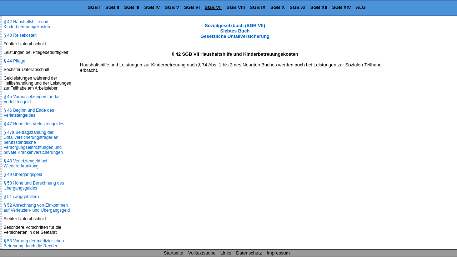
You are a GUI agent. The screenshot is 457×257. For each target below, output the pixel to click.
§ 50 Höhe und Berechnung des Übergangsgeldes (34, 186)
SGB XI (297, 7)
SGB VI (192, 7)
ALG (361, 7)
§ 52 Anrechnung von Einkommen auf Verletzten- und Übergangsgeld (37, 208)
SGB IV (152, 7)
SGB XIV (341, 7)
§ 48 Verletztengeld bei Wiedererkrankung (25, 163)
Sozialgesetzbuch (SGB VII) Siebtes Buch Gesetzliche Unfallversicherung (235, 31)
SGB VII (213, 7)
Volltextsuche (202, 253)
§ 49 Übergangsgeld (23, 174)
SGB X (277, 7)
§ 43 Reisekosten (20, 35)
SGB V (172, 7)
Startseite (174, 253)
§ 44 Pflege (14, 61)
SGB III (132, 7)
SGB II (112, 7)
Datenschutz (249, 253)
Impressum (278, 253)
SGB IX (258, 7)
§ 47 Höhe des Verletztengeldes (34, 123)
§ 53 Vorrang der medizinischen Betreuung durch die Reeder (34, 243)
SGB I (94, 7)
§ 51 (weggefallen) (21, 196)
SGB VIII (236, 7)
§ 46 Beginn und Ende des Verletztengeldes (29, 113)
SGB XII (318, 7)
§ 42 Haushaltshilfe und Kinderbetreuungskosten (27, 24)
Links (225, 253)
